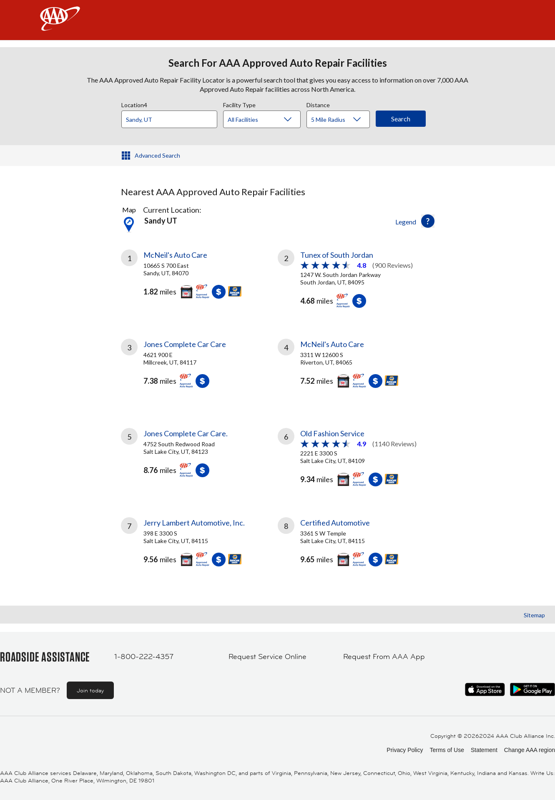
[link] (199, 277)
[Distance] (341, 119)
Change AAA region (529, 750)
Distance (318, 103)
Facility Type (239, 103)
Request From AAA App (384, 656)
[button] (427, 221)
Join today (90, 690)
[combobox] (172, 117)
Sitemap (534, 615)
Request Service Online (267, 656)
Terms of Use (446, 750)
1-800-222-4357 (143, 656)
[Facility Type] (269, 119)
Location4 (134, 103)
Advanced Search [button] (157, 155)
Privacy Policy (405, 750)
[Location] (169, 119)
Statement (484, 750)
